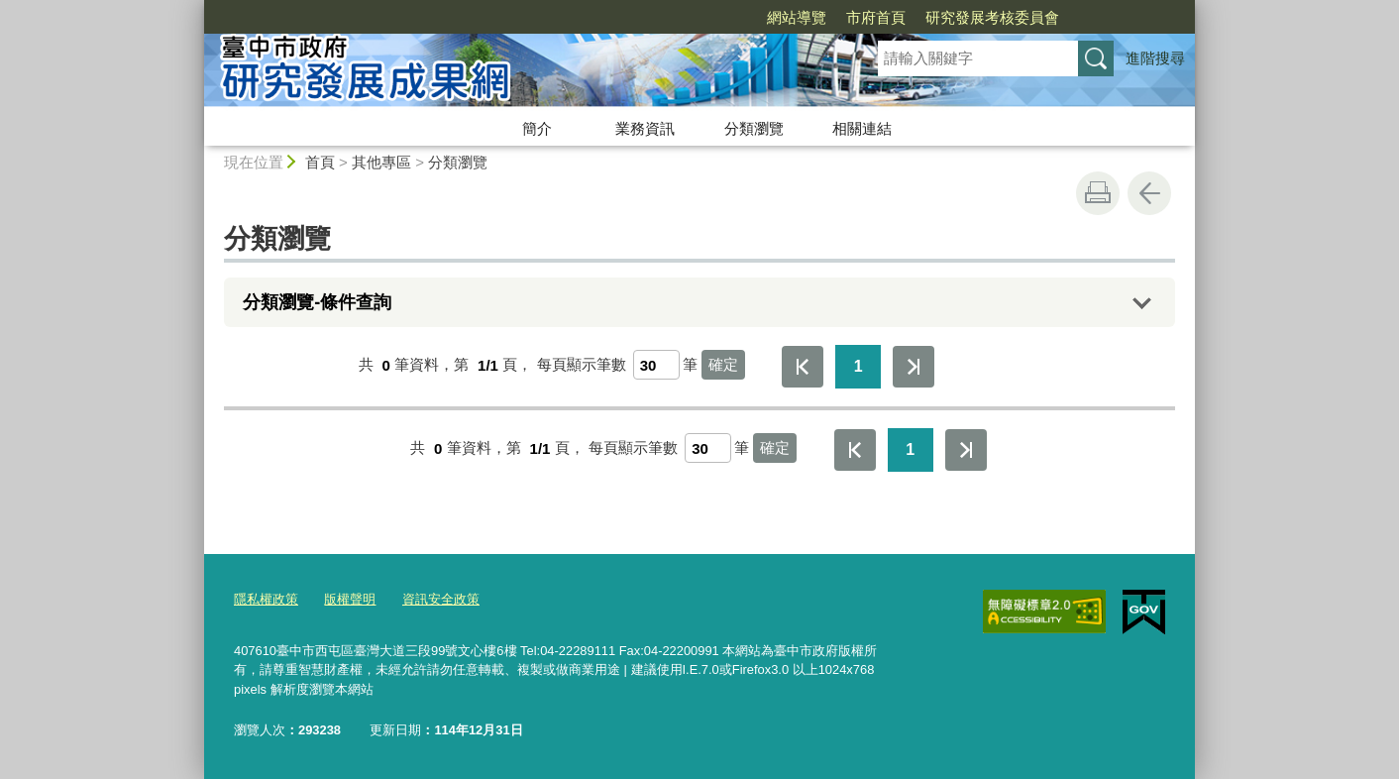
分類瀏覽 (754, 128)
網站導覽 (796, 17)
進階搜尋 (1155, 58)
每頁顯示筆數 (581, 365)
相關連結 (862, 128)
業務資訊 (645, 128)
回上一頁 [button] (1149, 193)
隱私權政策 (266, 599)
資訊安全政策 (441, 599)
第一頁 (802, 367)
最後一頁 (913, 367)
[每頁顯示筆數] (656, 365)
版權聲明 (350, 599)
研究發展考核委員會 (992, 17)
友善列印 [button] (1098, 193)
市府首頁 (876, 17)
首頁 (320, 162)
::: (195, 8)
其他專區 (381, 162)
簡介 (537, 128)
